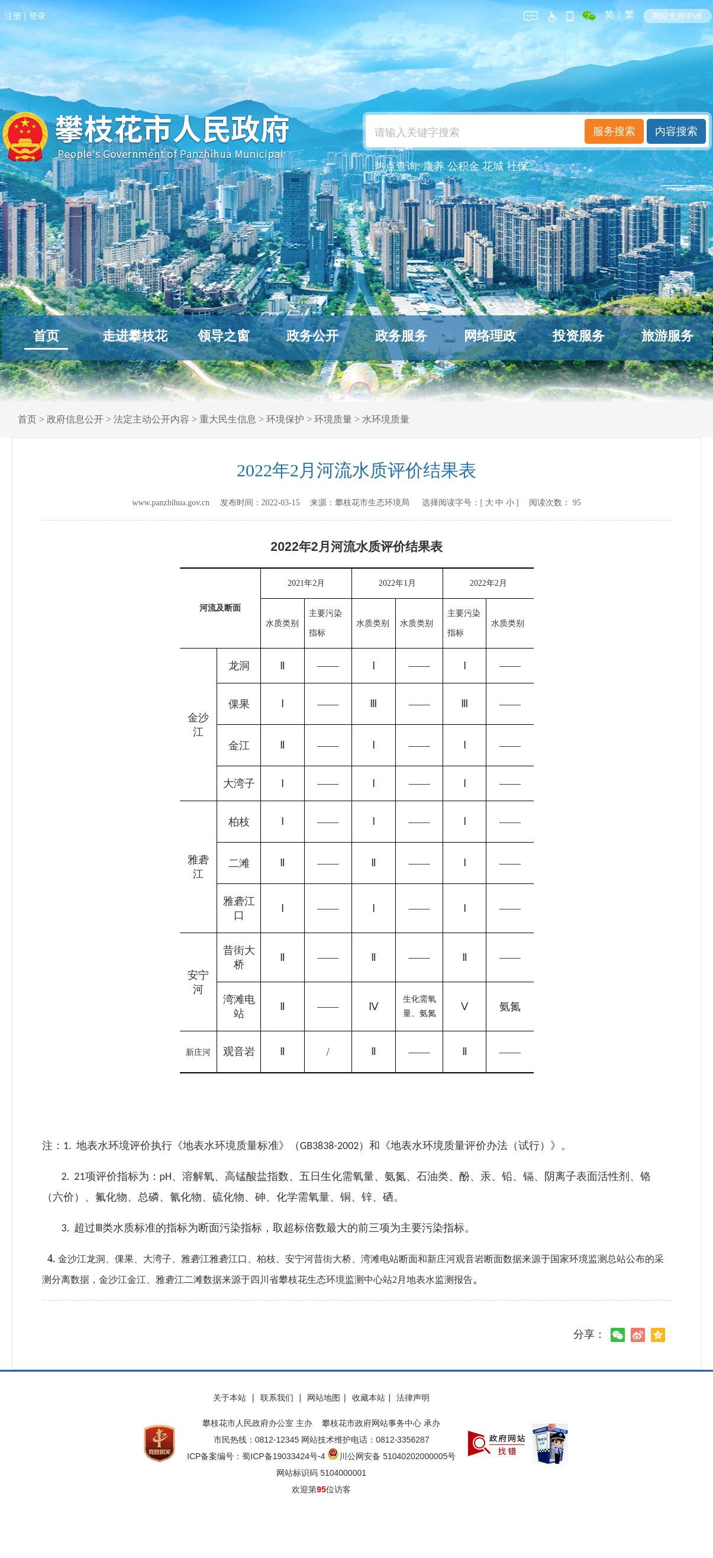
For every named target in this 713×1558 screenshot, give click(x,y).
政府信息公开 (75, 419)
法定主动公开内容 (151, 419)
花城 (493, 166)
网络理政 (490, 335)
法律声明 (413, 1397)
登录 (37, 16)
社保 (517, 166)
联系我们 (278, 1397)
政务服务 (401, 335)
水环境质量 (385, 419)
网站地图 (323, 1397)
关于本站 (231, 1397)
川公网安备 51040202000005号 (391, 1456)
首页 (46, 335)
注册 (13, 16)
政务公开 (312, 335)
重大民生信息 (227, 419)
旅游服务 (667, 335)
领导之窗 (224, 335)
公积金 (463, 166)
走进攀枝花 (134, 335)
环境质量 (333, 419)
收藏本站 (368, 1397)
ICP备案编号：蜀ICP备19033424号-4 (257, 1456)
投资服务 (579, 335)
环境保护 (285, 419)
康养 (433, 166)
